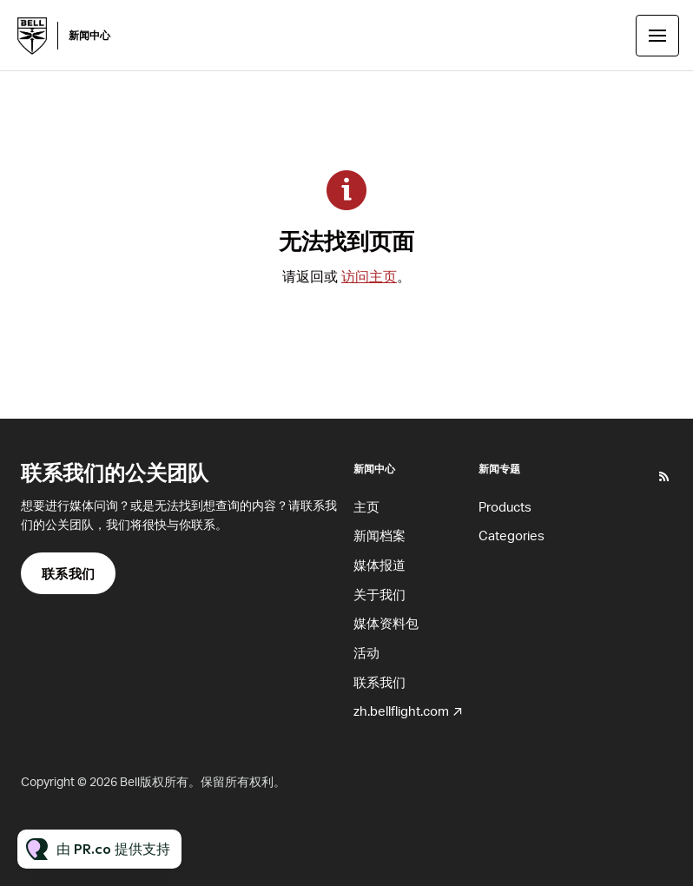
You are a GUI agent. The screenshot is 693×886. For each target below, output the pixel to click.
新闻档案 (379, 535)
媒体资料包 (386, 622)
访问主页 (369, 276)
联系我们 (379, 682)
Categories (511, 535)
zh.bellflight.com (401, 710)
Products (504, 506)
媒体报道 (379, 564)
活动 (366, 652)
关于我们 (379, 594)
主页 (366, 506)
